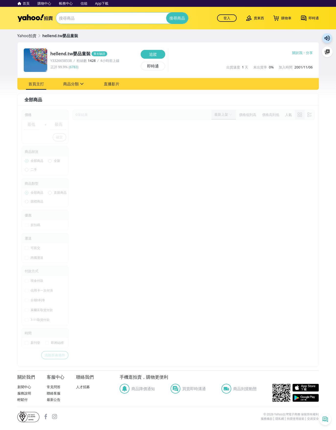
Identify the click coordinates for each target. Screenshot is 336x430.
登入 (226, 18)
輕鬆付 (22, 399)
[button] (36, 84)
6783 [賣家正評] (73, 67)
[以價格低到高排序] (247, 115)
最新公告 (53, 399)
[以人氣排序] (288, 115)
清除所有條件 (55, 355)
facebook (45, 416)
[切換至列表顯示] (309, 115)
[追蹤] (153, 54)
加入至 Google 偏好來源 (327, 52)
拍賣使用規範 (295, 418)
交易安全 (313, 418)
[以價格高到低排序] (270, 115)
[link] (300, 115)
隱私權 (279, 418)
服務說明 (24, 393)
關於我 (297, 53)
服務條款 (267, 418)
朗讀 (327, 38)
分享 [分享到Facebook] (309, 53)
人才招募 (83, 387)
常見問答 (53, 387)
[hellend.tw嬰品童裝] (94, 54)
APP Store (305, 388)
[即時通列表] (325, 419)
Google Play (305, 398)
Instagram (54, 416)
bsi (28, 416)
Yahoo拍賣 (35, 18)
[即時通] (153, 66)
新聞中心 (24, 387)
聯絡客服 (53, 393)
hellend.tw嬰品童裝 (60, 35)
